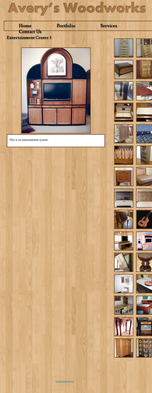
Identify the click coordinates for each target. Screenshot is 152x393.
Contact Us (30, 32)
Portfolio (66, 26)
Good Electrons (65, 381)
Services (108, 26)
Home (25, 26)
